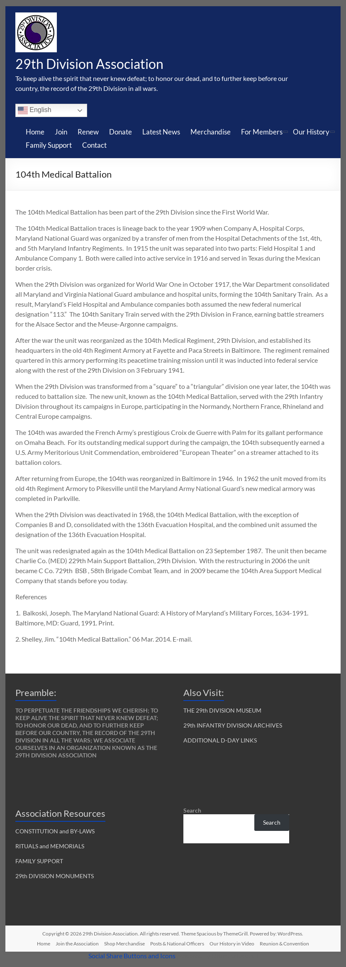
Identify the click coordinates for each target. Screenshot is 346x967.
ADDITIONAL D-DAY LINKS (220, 741)
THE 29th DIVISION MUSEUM (222, 711)
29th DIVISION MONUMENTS (54, 876)
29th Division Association (98, 64)
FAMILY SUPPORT (39, 861)
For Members (262, 132)
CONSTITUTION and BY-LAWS (55, 831)
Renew (88, 132)
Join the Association (77, 944)
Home (35, 132)
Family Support (49, 146)
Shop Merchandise (124, 944)
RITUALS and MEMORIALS (49, 846)
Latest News (161, 132)
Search (192, 811)
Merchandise (210, 132)
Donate (120, 132)
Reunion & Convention (284, 944)
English (34, 111)
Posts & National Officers (177, 944)
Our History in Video (232, 944)
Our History (311, 132)
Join (61, 132)
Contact (94, 146)
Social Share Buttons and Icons (131, 956)
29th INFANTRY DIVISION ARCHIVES (232, 726)
